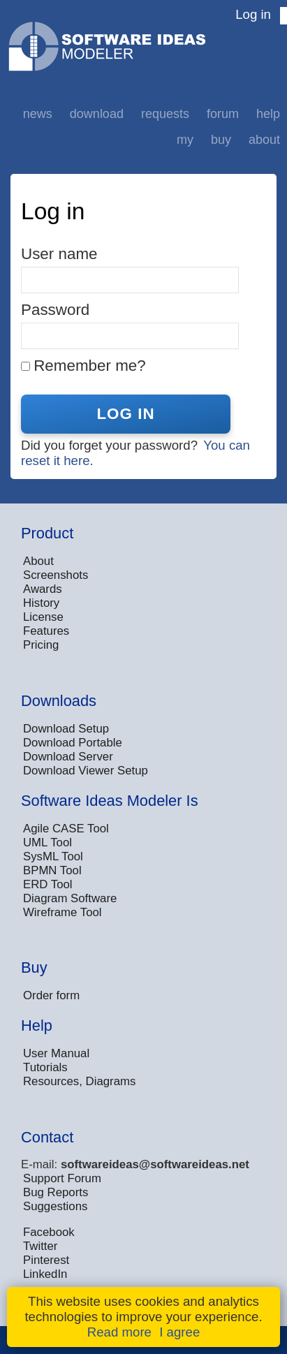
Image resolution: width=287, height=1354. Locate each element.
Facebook (49, 1232)
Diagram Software (70, 898)
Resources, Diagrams (79, 1081)
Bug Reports (55, 1192)
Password (55, 309)
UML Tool (47, 842)
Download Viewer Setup (85, 770)
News (37, 114)
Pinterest (46, 1260)
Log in (253, 14)
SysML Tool (53, 856)
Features (46, 631)
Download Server (68, 756)
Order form (51, 995)
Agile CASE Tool (66, 828)
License (43, 617)
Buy (221, 140)
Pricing (41, 645)
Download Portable (72, 742)
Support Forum (62, 1178)
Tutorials (45, 1067)
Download (97, 114)
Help (268, 114)
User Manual (56, 1053)
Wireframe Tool (62, 912)
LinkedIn (45, 1274)
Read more (119, 1332)
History (41, 603)
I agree (179, 1332)
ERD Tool (48, 884)
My (185, 140)
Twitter (40, 1246)
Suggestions (55, 1206)
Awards (42, 589)
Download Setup (66, 728)
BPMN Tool (52, 870)
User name (59, 254)
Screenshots (55, 575)
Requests (165, 114)
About (264, 140)
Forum (223, 114)
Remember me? (90, 365)
